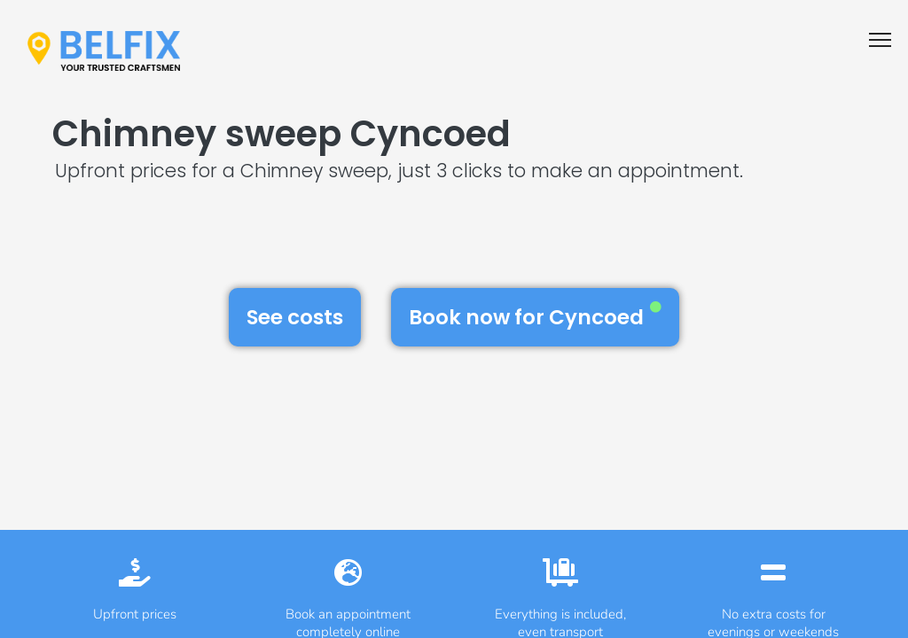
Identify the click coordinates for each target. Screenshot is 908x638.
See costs (295, 317)
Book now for (535, 316)
